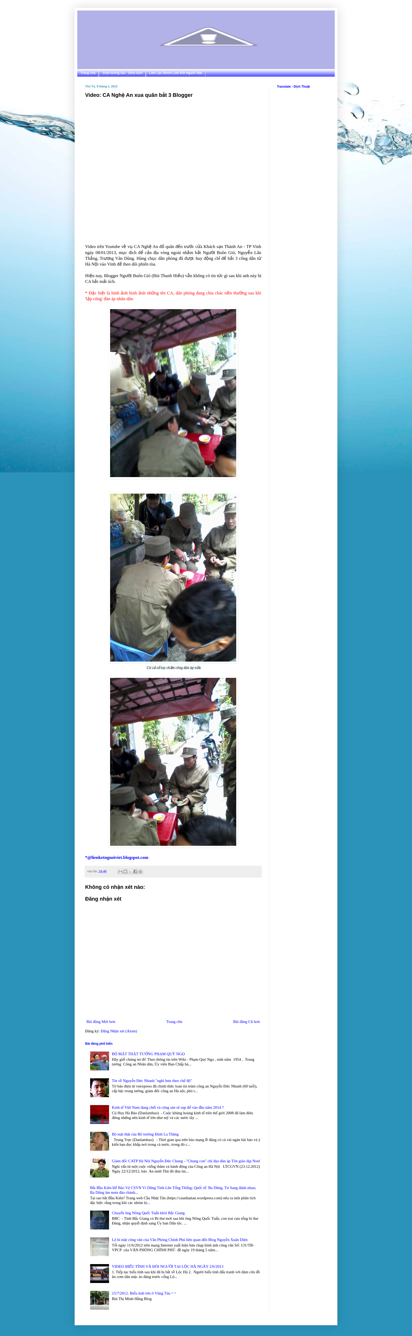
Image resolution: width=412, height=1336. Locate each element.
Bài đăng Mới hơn (100, 1022)
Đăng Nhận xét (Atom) (119, 1031)
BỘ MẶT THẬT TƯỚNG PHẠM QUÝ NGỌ (148, 1054)
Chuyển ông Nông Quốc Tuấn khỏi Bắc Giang (148, 1213)
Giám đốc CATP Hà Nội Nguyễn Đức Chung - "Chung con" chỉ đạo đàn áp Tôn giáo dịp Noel (186, 1161)
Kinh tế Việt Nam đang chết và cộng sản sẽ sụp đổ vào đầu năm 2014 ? (168, 1107)
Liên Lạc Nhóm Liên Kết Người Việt (175, 73)
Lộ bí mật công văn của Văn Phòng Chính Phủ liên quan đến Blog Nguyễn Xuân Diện (180, 1240)
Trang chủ (87, 73)
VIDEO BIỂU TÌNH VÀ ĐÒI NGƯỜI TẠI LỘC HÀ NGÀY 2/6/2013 (168, 1266)
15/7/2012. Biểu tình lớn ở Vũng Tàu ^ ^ (144, 1293)
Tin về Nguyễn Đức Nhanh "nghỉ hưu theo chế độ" (152, 1081)
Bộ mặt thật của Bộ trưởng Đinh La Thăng (145, 1134)
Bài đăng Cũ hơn (246, 1022)
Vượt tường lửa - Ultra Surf (122, 73)
